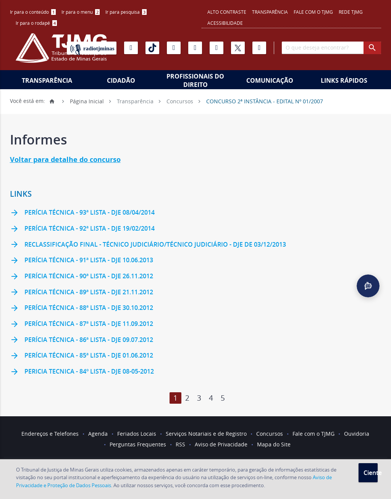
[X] (238, 48)
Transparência (270, 12)
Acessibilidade (225, 23)
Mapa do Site (274, 444)
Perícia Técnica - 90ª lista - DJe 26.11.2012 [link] (81, 277)
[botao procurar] (372, 48)
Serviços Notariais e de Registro (206, 433)
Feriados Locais (136, 433)
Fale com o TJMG (313, 12)
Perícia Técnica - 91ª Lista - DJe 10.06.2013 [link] (81, 261)
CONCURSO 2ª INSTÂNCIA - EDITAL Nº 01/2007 (264, 100)
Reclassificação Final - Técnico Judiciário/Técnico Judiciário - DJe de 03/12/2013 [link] (148, 245)
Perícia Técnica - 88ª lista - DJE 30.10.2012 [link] (81, 308)
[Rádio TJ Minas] (91, 48)
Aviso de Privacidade (221, 444)
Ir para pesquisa (126, 12)
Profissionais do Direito (195, 80)
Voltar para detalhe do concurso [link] (65, 159)
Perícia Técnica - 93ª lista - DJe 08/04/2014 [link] (82, 213)
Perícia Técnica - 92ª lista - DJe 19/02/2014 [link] (82, 229)
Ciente (371, 473)
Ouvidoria (356, 433)
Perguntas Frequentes (138, 444)
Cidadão (121, 80)
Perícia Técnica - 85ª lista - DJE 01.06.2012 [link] (81, 356)
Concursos (179, 100)
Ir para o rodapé (36, 23)
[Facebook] (259, 48)
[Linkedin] (216, 48)
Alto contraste (226, 12)
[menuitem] (33, 12)
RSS (180, 444)
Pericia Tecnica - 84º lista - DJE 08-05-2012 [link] (82, 372)
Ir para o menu (80, 12)
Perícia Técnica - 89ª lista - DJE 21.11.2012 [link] (81, 292)
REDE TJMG (351, 12)
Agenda (98, 433)
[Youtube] (131, 48)
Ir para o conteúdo (33, 12)
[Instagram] (174, 48)
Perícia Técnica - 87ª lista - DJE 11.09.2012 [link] (81, 324)
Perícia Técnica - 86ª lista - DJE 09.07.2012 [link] (81, 340)
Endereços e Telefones (50, 433)
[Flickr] (195, 48)
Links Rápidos (344, 80)
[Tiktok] (152, 48)
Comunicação (269, 80)
